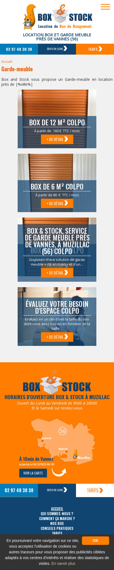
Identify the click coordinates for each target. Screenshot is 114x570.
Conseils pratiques (57, 528)
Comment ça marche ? (57, 518)
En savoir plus (63, 563)
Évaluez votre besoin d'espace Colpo (57, 307)
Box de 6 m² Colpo (57, 186)
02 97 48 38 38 (19, 49)
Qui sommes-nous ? (57, 513)
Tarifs (95, 49)
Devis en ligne (57, 48)
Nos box (57, 523)
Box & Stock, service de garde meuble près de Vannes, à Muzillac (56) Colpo (57, 240)
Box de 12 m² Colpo (57, 122)
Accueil (6, 61)
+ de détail (57, 139)
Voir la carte (33, 473)
